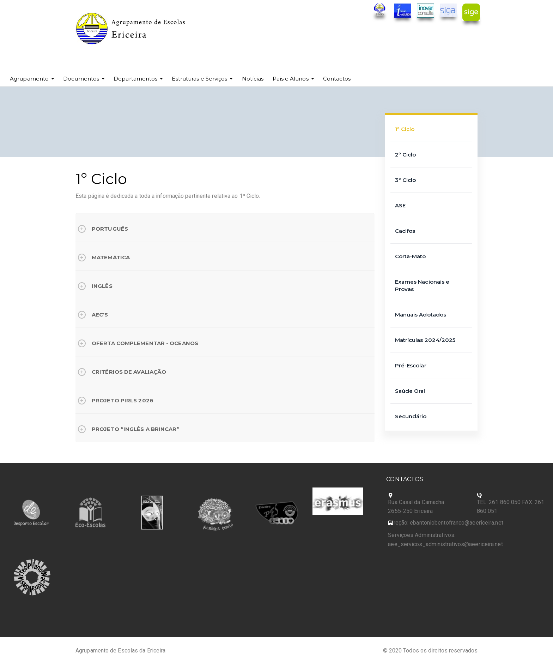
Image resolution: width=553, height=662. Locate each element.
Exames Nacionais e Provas (422, 285)
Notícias (253, 78)
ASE (400, 205)
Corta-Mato (410, 256)
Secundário (411, 416)
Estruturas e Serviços (199, 78)
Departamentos (135, 78)
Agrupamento (29, 78)
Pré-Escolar (410, 365)
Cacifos (405, 230)
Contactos (337, 78)
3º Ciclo (405, 180)
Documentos (81, 78)
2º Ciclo (405, 154)
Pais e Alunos (290, 78)
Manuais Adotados (420, 314)
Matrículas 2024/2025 (425, 340)
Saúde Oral (410, 391)
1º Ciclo (405, 129)
